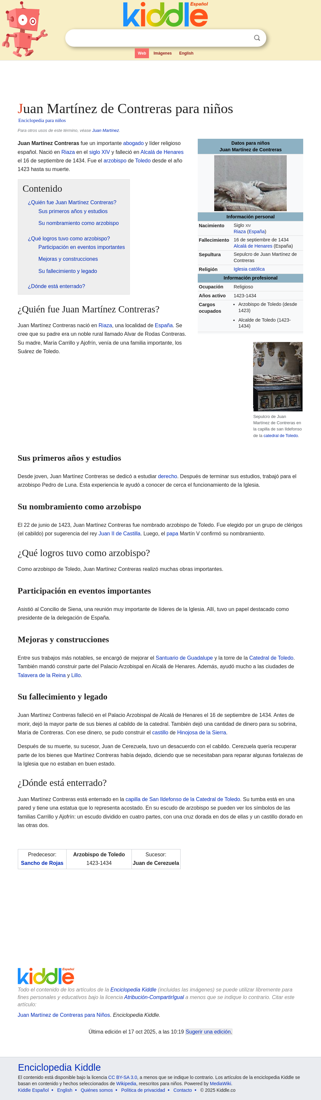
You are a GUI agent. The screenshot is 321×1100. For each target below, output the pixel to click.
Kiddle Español (33, 1090)
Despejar (243, 38)
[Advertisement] (161, 79)
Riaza (240, 231)
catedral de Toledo (281, 435)
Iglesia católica (249, 269)
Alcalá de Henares (253, 246)
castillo (160, 732)
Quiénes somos (97, 1090)
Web (142, 53)
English (186, 53)
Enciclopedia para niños (42, 120)
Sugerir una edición (208, 1032)
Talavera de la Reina (42, 675)
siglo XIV (99, 152)
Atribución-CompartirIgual (154, 997)
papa (172, 533)
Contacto (182, 1090)
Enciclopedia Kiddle (133, 989)
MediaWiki (220, 1083)
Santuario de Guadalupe (184, 658)
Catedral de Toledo (271, 658)
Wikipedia (126, 1083)
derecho (167, 476)
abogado (133, 143)
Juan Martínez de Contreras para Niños (64, 1015)
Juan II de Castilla (119, 533)
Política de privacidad (143, 1090)
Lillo (75, 675)
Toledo (143, 160)
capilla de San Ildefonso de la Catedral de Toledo (183, 799)
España (256, 231)
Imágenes (163, 53)
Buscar (257, 38)
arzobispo (114, 160)
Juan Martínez (105, 130)
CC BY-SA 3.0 (122, 1077)
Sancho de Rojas (42, 863)
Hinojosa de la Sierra (201, 732)
